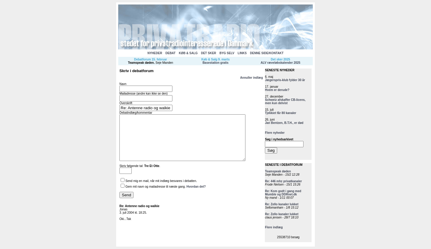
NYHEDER (155, 53)
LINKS (242, 53)
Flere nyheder (275, 132)
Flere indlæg (274, 227)
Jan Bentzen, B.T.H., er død (284, 122)
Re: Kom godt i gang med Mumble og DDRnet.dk (283, 192)
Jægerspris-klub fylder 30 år (285, 80)
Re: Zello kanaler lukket (281, 204)
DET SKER (208, 53)
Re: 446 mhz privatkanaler (283, 181)
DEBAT (171, 53)
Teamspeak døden (141, 62)
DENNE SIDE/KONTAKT (266, 53)
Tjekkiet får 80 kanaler (280, 113)
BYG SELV (226, 53)
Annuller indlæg (251, 77)
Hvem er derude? (277, 90)
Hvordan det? (196, 195)
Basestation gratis (216, 62)
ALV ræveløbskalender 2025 (281, 62)
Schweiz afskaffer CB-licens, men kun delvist (285, 101)
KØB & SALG (188, 53)
